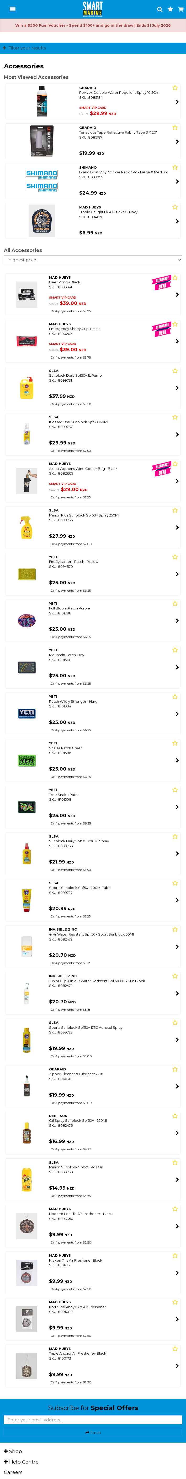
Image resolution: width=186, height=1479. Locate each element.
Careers (13, 1472)
